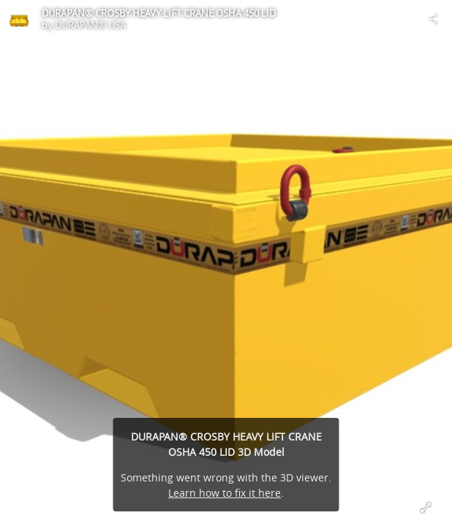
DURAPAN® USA (90, 24)
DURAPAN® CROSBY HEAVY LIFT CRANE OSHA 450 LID (159, 13)
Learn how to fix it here (224, 493)
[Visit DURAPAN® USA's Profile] (19, 19)
